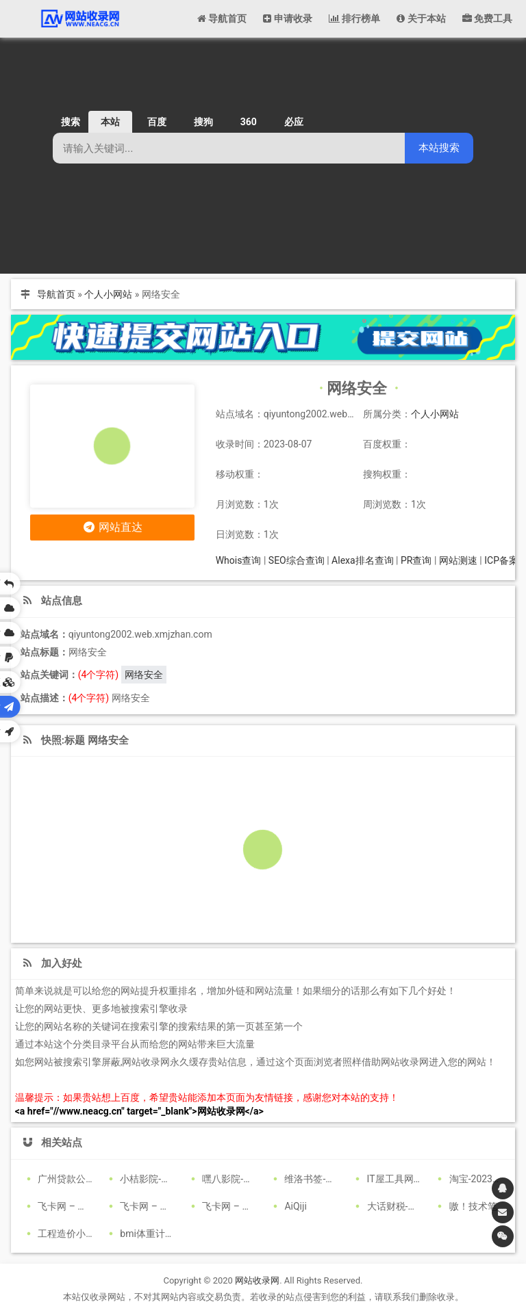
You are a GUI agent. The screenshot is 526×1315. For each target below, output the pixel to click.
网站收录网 (257, 1280)
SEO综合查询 (296, 560)
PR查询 (416, 560)
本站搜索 (439, 147)
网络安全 (144, 674)
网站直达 (112, 527)
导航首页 (56, 294)
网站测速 (458, 560)
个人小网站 (108, 294)
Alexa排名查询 (362, 560)
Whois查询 (239, 560)
